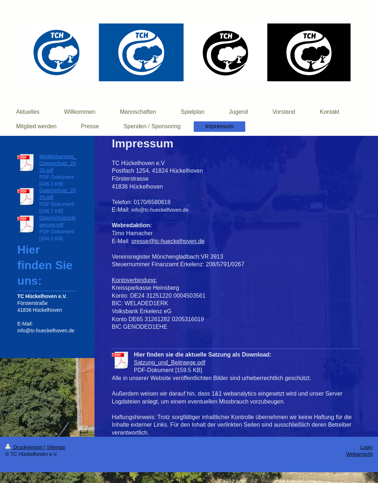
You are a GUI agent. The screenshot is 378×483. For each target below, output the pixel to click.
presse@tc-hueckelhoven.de (168, 241)
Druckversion (24, 447)
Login (366, 447)
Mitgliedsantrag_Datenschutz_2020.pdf (57, 163)
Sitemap (56, 447)
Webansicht (359, 454)
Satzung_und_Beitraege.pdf (169, 362)
